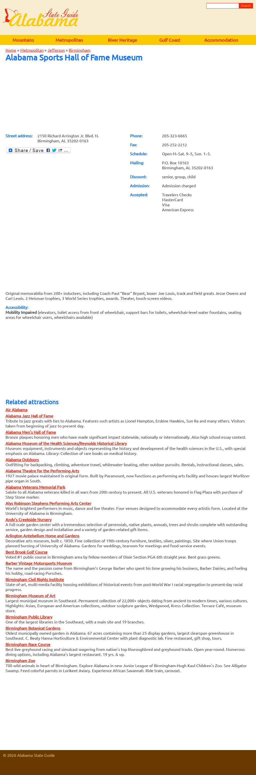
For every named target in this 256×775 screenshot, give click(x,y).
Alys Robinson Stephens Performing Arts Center (48, 503)
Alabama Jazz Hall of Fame (29, 415)
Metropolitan (69, 39)
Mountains (23, 39)
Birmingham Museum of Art (30, 595)
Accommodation (221, 39)
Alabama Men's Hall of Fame (31, 431)
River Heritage (122, 39)
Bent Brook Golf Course (27, 551)
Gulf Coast (169, 39)
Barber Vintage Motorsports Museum (39, 563)
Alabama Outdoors (22, 459)
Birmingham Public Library (29, 616)
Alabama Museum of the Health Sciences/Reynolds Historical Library (66, 443)
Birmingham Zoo (20, 660)
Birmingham (79, 49)
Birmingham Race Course (28, 644)
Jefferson (56, 49)
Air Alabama (16, 409)
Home (11, 49)
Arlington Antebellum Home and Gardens (42, 535)
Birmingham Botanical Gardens (33, 627)
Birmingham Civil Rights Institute (35, 579)
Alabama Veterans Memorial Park (35, 486)
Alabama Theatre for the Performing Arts (42, 470)
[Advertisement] (128, 97)
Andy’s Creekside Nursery (29, 519)
